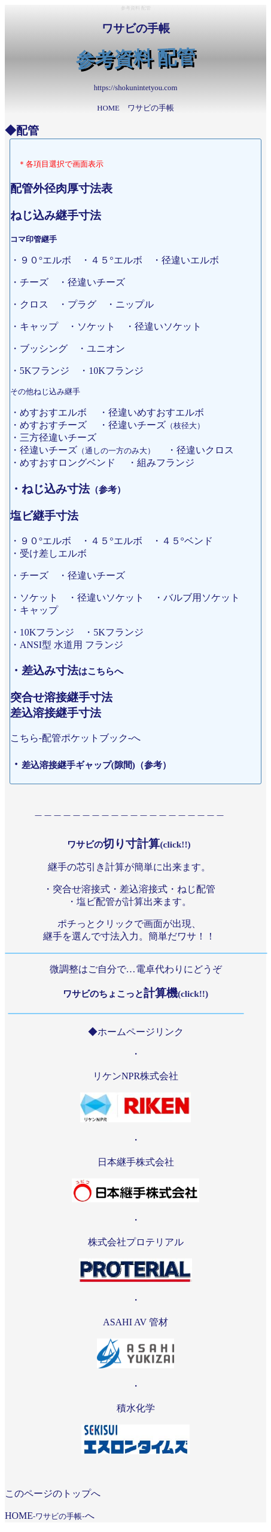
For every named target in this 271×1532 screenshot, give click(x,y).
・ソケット (96, 326)
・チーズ (34, 575)
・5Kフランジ (45, 371)
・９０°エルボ (45, 260)
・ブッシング (43, 348)
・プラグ (82, 304)
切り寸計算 (128, 843)
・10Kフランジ (116, 371)
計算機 (135, 993)
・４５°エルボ (116, 260)
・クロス (34, 304)
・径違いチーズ (96, 575)
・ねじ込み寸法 (68, 489)
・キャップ (39, 326)
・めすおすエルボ (53, 412)
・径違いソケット (111, 597)
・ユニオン (106, 348)
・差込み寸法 (66, 670)
